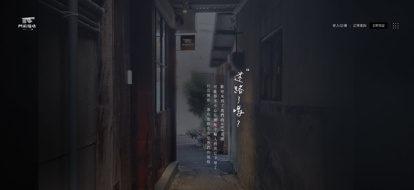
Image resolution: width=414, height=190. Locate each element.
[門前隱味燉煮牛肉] (27, 23)
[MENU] (395, 25)
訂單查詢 (360, 25)
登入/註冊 (340, 25)
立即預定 (378, 25)
